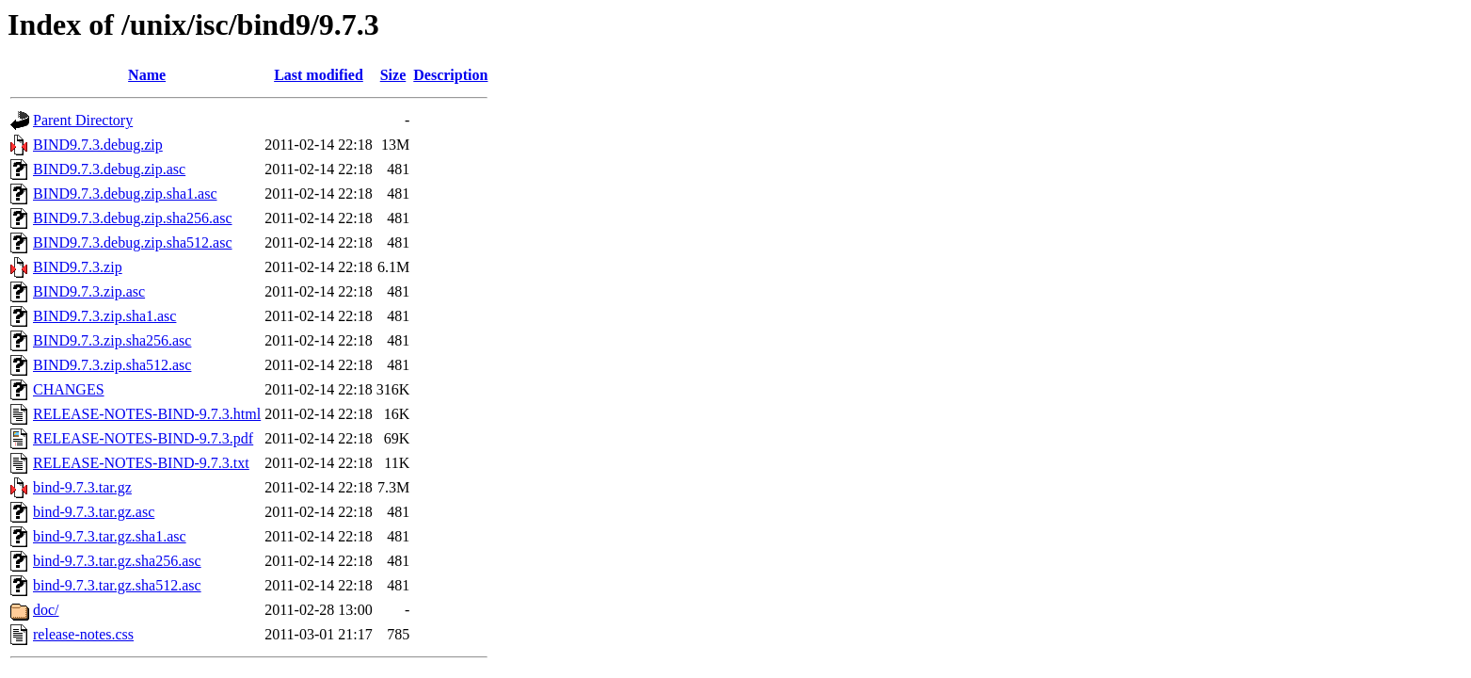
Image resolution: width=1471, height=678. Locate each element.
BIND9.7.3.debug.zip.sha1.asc (125, 194)
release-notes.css (83, 634)
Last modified (318, 75)
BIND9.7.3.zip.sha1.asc (104, 316)
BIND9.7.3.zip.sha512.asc (112, 365)
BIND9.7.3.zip (77, 267)
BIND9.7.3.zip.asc (89, 291)
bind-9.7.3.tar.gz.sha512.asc (117, 585)
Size (393, 75)
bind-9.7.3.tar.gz (82, 487)
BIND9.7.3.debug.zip (98, 145)
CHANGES (68, 389)
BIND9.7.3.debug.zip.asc (109, 169)
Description (450, 75)
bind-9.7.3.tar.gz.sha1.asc (109, 536)
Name (147, 75)
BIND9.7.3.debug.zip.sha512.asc (132, 242)
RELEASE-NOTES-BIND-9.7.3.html (147, 414)
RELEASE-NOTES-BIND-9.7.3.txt (141, 463)
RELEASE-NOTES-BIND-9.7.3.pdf (143, 438)
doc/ (46, 610)
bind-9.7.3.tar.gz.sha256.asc (117, 561)
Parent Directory (83, 120)
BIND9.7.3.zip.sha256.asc (112, 340)
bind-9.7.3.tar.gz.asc (93, 512)
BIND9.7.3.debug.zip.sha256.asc (132, 218)
